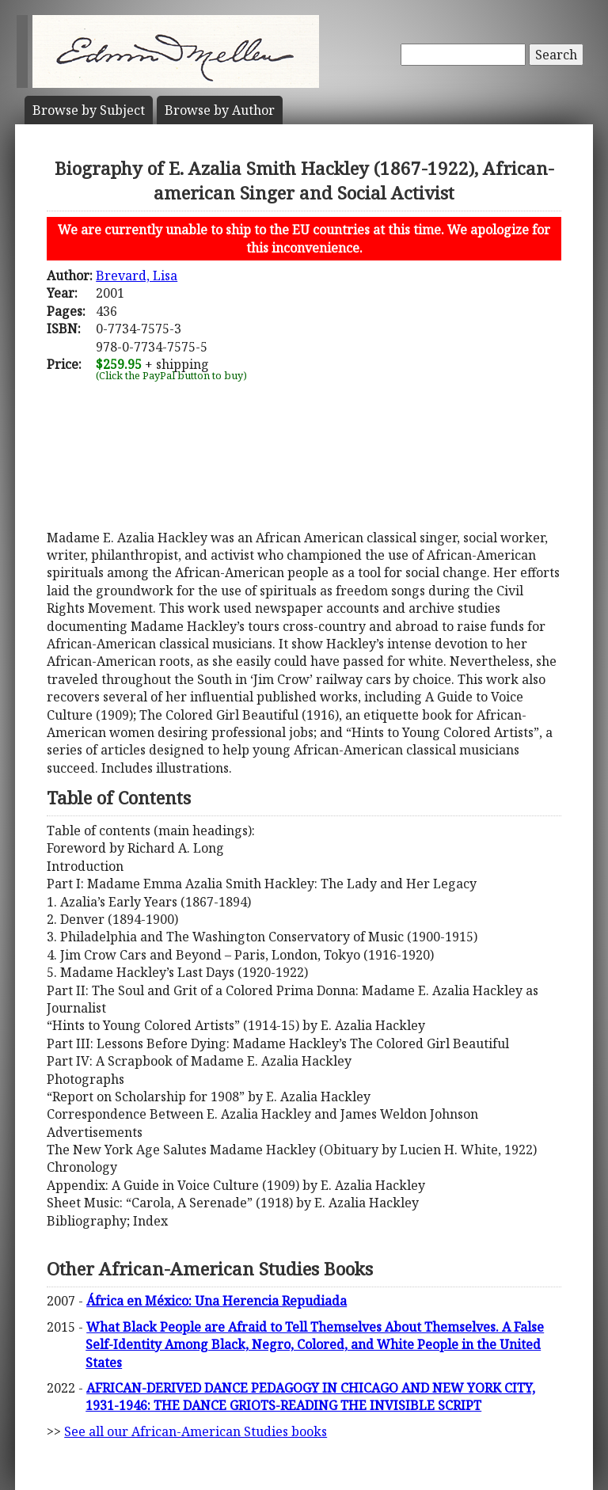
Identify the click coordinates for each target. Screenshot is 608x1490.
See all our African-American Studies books (195, 1431)
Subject (88, 110)
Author (220, 110)
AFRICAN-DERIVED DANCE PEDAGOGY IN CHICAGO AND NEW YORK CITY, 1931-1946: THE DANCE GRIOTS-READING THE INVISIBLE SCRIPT (310, 1396)
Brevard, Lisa (136, 275)
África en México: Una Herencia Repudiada (216, 1300)
